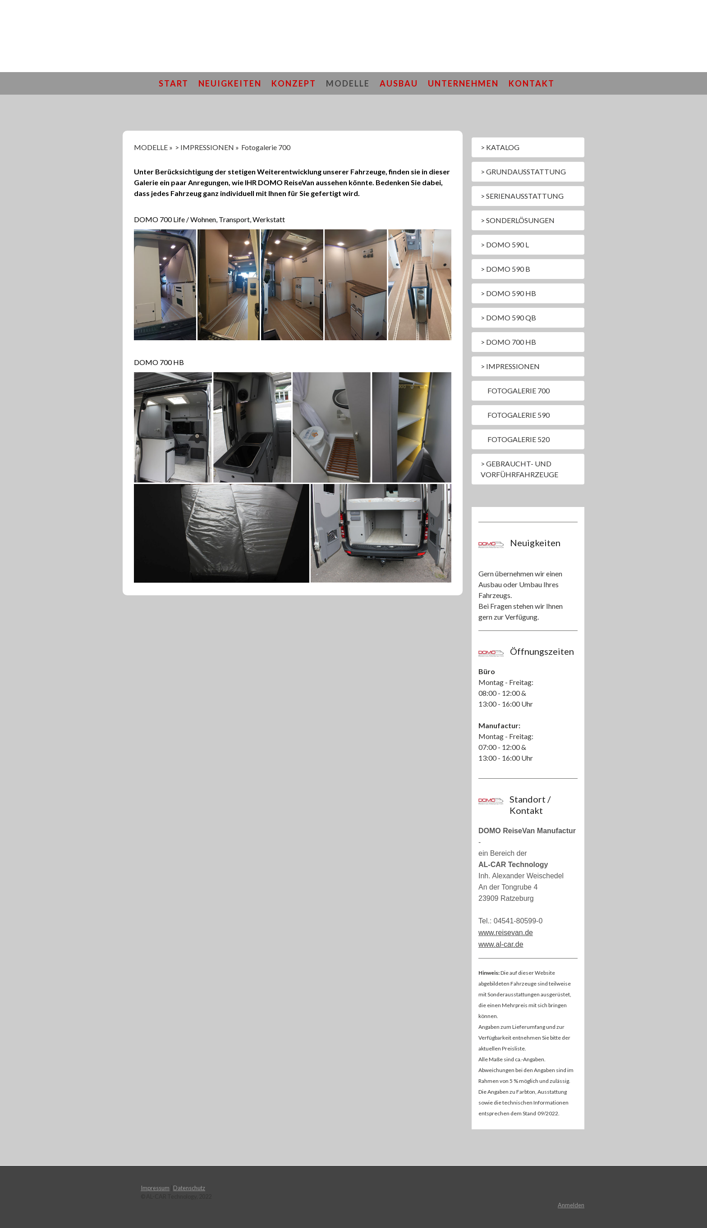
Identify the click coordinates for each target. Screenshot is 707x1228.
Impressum (155, 1187)
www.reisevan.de (505, 932)
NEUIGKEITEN (230, 83)
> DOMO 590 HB (508, 293)
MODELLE (348, 83)
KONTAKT (532, 83)
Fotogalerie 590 (518, 415)
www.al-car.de (500, 944)
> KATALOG (500, 147)
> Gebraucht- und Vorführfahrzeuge (519, 469)
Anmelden (571, 1205)
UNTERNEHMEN (463, 83)
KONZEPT (293, 83)
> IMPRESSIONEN (510, 366)
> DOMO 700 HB (508, 342)
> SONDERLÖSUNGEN (518, 220)
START (173, 83)
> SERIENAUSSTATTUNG (522, 196)
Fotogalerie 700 (518, 390)
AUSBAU (399, 83)
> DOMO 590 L (505, 244)
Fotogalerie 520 (518, 439)
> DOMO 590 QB (508, 317)
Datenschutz (189, 1187)
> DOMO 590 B (505, 269)
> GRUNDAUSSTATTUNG (523, 171)
